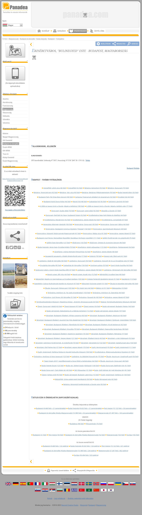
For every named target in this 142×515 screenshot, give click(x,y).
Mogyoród (83, 505)
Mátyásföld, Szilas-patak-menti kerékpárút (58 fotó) (74, 379)
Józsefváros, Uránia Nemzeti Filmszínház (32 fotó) (72, 252)
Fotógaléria (60, 39)
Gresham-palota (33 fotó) (99, 265)
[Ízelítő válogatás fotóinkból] (15, 304)
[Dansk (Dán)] (82, 483)
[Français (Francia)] (38, 483)
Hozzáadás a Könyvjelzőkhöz (15, 210)
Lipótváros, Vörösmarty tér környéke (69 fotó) (120, 270)
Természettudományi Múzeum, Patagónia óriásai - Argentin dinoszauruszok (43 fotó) (67, 302)
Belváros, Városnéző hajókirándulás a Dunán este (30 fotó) (84, 384)
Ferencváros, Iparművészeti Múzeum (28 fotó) (110, 229)
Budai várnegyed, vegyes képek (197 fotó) (110, 311)
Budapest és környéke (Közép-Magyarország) (67, 413)
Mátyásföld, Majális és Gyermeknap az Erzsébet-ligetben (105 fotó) (60, 279)
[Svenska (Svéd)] (89, 483)
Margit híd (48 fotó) (80, 201)
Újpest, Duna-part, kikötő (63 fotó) (49, 306)
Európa (133, 435)
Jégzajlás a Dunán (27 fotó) (111, 211)
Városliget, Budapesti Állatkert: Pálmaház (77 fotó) (109, 334)
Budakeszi (77, 424)
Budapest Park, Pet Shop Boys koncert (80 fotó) (56, 197)
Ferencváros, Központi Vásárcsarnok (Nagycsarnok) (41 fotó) (59, 233)
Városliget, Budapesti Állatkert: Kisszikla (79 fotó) (62, 329)
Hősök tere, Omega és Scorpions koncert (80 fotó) (107, 243)
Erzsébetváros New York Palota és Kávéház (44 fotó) (107, 215)
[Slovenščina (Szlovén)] (38, 490)
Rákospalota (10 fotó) (119, 288)
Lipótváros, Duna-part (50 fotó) (80, 261)
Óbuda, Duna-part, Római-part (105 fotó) (60, 288)
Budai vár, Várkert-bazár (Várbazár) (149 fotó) (82, 366)
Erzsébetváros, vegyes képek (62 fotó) (86, 220)
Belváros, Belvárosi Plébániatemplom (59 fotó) (99, 192)
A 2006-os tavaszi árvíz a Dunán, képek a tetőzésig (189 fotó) (62, 206)
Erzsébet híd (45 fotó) (126, 197)
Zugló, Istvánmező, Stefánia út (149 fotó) (115, 375)
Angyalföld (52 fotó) (75, 188)
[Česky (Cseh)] (125, 483)
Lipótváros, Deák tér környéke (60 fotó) (53, 261)
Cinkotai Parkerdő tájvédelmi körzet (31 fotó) (103, 279)
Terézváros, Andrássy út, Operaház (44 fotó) (109, 293)
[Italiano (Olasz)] (45, 483)
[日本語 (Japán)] (104, 490)
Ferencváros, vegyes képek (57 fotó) (122, 233)
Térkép (87, 160)
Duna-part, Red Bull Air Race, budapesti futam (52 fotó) (66, 215)
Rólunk (49, 498)
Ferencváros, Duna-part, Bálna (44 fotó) (114, 224)
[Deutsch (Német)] (16, 483)
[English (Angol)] (8, 483)
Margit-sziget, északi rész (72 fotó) (85, 274)
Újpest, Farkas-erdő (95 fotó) (52, 375)
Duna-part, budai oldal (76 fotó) (63, 211)
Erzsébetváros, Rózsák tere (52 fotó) (57, 220)
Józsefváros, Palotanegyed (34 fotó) (122, 247)
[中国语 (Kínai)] (96, 490)
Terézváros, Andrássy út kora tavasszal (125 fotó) (52, 356)
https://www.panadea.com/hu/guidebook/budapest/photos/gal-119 (15, 179)
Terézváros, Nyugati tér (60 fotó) (90, 297)
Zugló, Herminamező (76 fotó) (102, 347)
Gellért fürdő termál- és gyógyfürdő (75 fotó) (119, 238)
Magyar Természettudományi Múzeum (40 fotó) (118, 302)
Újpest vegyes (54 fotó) (92, 306)
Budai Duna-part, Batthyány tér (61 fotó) (116, 366)
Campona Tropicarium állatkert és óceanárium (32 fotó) (95, 197)
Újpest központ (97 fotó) (73, 306)
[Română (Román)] (67, 490)
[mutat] (31, 461)
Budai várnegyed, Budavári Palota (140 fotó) (118, 306)
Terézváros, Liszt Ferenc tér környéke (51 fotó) (60, 297)
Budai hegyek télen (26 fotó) (128, 192)
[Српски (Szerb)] (52, 490)
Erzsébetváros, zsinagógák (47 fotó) (115, 220)
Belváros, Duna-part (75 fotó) (118, 188)
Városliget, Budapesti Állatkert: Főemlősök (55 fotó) (64, 325)
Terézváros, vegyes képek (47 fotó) (116, 297)
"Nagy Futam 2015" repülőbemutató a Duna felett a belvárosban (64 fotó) (71, 361)
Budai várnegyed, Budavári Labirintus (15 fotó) (82, 375)
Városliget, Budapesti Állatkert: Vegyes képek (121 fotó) (58, 338)
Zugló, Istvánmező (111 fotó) (125, 347)
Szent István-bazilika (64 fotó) (121, 265)
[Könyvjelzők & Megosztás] (15, 236)
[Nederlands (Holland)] (74, 483)
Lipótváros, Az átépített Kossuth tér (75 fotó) (88, 356)
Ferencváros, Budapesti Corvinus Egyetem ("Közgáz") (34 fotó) (68, 229)
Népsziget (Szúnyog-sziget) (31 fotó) (95, 284)
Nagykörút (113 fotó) (129, 279)
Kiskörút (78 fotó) (95, 256)
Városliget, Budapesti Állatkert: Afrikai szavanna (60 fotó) (67, 316)
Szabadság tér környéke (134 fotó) (75, 265)
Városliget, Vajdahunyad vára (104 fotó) (122, 343)
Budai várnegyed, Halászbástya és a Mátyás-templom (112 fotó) (69, 311)
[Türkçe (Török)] (82, 490)
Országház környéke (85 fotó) (50, 265)
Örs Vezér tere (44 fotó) (85, 288)
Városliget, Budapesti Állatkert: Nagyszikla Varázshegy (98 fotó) (105, 329)
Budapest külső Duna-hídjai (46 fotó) (57, 201)
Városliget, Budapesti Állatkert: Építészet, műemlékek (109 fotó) (112, 320)
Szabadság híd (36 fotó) (97, 201)
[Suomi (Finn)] (60, 483)
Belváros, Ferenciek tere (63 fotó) (46, 192)
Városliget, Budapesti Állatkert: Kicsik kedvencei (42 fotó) (106, 325)
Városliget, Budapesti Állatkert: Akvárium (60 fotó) (108, 316)
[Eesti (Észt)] (67, 483)
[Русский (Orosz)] (103, 483)
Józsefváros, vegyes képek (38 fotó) (105, 252)
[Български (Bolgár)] (60, 490)
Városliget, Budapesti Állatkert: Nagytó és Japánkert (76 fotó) (66, 334)
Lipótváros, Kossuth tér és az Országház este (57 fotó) (113, 261)
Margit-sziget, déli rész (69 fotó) (58, 274)
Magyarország (14, 39)
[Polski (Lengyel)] (111, 483)
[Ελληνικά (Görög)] (74, 490)
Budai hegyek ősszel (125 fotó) (52, 366)
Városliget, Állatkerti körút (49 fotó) (93, 338)
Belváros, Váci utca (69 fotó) (70, 192)
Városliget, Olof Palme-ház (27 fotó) (49, 347)
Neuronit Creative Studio (69, 505)
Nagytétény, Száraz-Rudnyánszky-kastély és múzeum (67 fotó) (57, 284)
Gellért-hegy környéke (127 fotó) (58, 243)
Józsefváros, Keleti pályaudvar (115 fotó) (92, 247)
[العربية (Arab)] (89, 490)
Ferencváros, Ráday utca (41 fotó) (95, 233)
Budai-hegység (41, 39)
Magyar (10, 25)
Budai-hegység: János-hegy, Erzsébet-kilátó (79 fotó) (57, 247)
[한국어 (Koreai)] (111, 490)
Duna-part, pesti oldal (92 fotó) (88, 211)
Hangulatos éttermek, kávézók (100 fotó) (57, 224)
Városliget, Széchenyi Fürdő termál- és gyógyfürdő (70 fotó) (57, 343)
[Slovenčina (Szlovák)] (133, 483)
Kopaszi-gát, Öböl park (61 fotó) (115, 256)
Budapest (51, 39)
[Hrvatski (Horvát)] (45, 490)
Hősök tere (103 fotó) (79, 243)
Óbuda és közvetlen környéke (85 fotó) (124, 284)
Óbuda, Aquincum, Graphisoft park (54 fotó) (122, 356)
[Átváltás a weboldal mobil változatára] (15, 73)
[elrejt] (31, 44)
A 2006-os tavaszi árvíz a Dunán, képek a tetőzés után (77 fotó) (109, 206)
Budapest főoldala (133, 168)
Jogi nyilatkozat (59, 498)
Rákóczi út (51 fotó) (103, 288)
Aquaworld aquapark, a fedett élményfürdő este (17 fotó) (66, 256)
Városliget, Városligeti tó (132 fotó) (93, 343)
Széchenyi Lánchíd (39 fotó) (118, 201)
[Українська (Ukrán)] (118, 483)
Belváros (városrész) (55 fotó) (95, 188)
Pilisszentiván (94, 424)
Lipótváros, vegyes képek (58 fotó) (89, 270)
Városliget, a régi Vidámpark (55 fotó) (121, 338)
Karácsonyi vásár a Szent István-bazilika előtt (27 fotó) (55, 270)
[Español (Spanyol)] (23, 483)
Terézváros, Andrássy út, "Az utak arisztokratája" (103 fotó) (69, 293)
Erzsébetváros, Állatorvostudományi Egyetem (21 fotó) (114, 352)
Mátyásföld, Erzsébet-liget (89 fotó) (112, 274)
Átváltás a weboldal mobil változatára (80, 498)
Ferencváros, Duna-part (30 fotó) (86, 224)
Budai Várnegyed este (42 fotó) (106, 379)
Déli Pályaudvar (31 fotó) (83, 370)
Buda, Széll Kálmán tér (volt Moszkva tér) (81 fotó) (112, 370)
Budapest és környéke (27, 39)
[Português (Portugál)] (30, 483)
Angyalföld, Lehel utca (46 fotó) (54, 188)
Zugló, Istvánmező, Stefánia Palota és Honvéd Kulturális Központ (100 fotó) (65, 352)
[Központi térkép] (15, 50)
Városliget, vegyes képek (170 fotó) (76, 347)
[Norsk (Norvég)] (96, 483)
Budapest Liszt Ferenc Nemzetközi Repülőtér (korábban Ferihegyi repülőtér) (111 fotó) (69, 238)
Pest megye (120, 408)
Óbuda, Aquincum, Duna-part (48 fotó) (114, 361)
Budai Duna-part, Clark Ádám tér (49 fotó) (56, 370)
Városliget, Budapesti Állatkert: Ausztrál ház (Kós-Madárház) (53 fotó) (61, 320)
